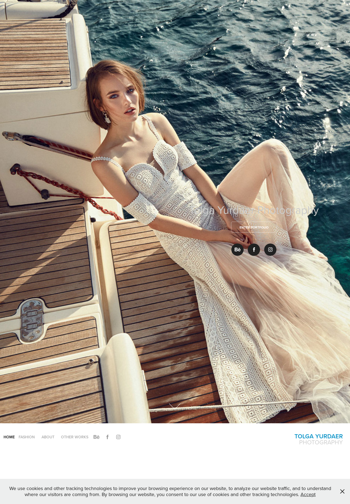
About (48, 437)
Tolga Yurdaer (318, 436)
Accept (308, 494)
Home (9, 437)
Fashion (27, 437)
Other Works (74, 437)
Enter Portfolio (254, 227)
